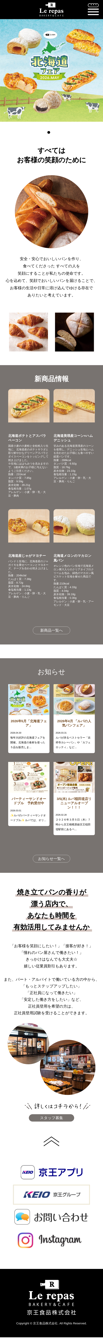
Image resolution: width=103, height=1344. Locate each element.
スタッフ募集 (51, 1123)
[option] (51, 70)
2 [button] (54, 132)
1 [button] (48, 132)
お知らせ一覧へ (51, 862)
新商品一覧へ (51, 631)
